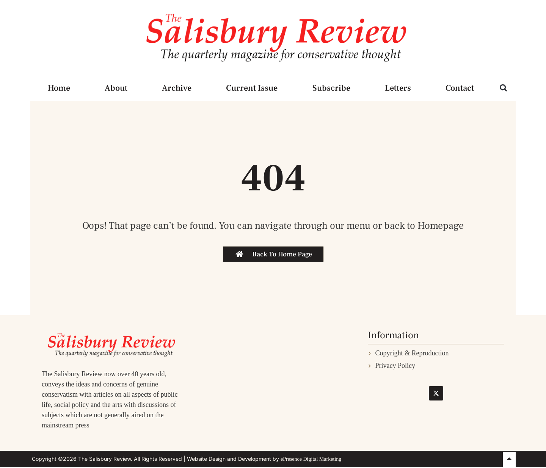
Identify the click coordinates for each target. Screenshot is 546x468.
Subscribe (331, 88)
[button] (503, 88)
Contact (460, 88)
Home (59, 88)
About (116, 88)
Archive (176, 88)
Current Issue (252, 88)
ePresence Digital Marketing (311, 459)
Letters (398, 88)
